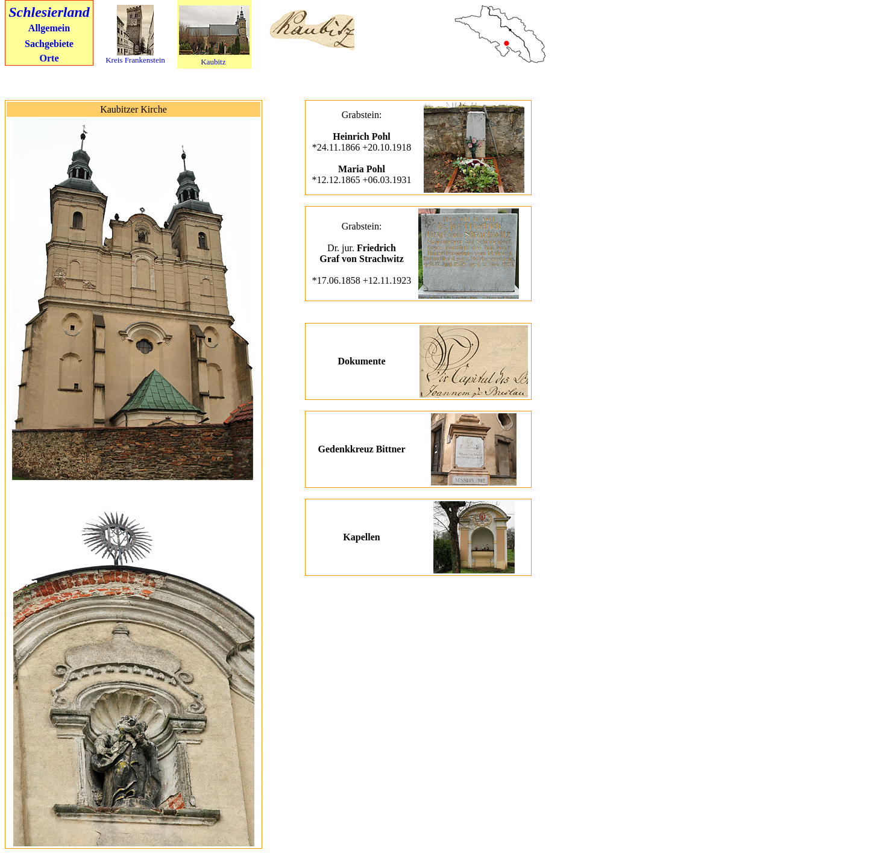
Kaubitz (213, 61)
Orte (49, 58)
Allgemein (49, 28)
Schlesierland (49, 12)
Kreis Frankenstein (135, 59)
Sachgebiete (49, 44)
